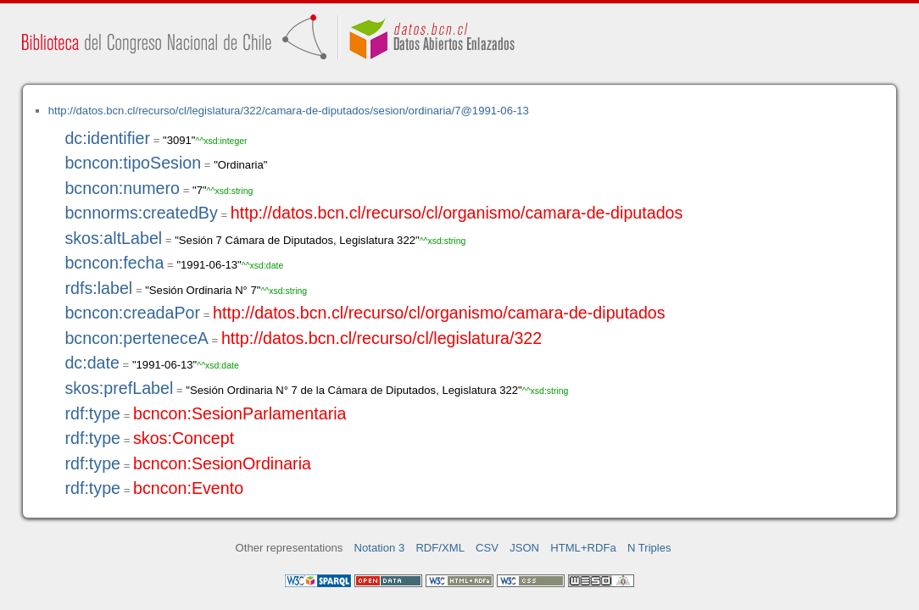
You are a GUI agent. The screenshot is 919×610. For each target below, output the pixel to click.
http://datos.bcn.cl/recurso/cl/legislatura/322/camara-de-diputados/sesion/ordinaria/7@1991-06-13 (288, 110)
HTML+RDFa (583, 547)
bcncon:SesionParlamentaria (240, 413)
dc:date (92, 362)
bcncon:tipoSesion (132, 162)
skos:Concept (183, 438)
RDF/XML (440, 547)
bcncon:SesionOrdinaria (222, 463)
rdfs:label (98, 288)
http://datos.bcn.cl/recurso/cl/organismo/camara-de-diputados (457, 212)
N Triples (649, 547)
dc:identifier (107, 138)
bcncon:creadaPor (132, 312)
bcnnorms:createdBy (140, 212)
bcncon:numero (122, 188)
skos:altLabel (113, 238)
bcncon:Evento (188, 488)
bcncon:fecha (114, 262)
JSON (524, 547)
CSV (487, 547)
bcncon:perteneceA (136, 338)
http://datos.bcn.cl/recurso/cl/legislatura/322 (381, 338)
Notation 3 (379, 547)
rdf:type (92, 413)
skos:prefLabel (118, 388)
